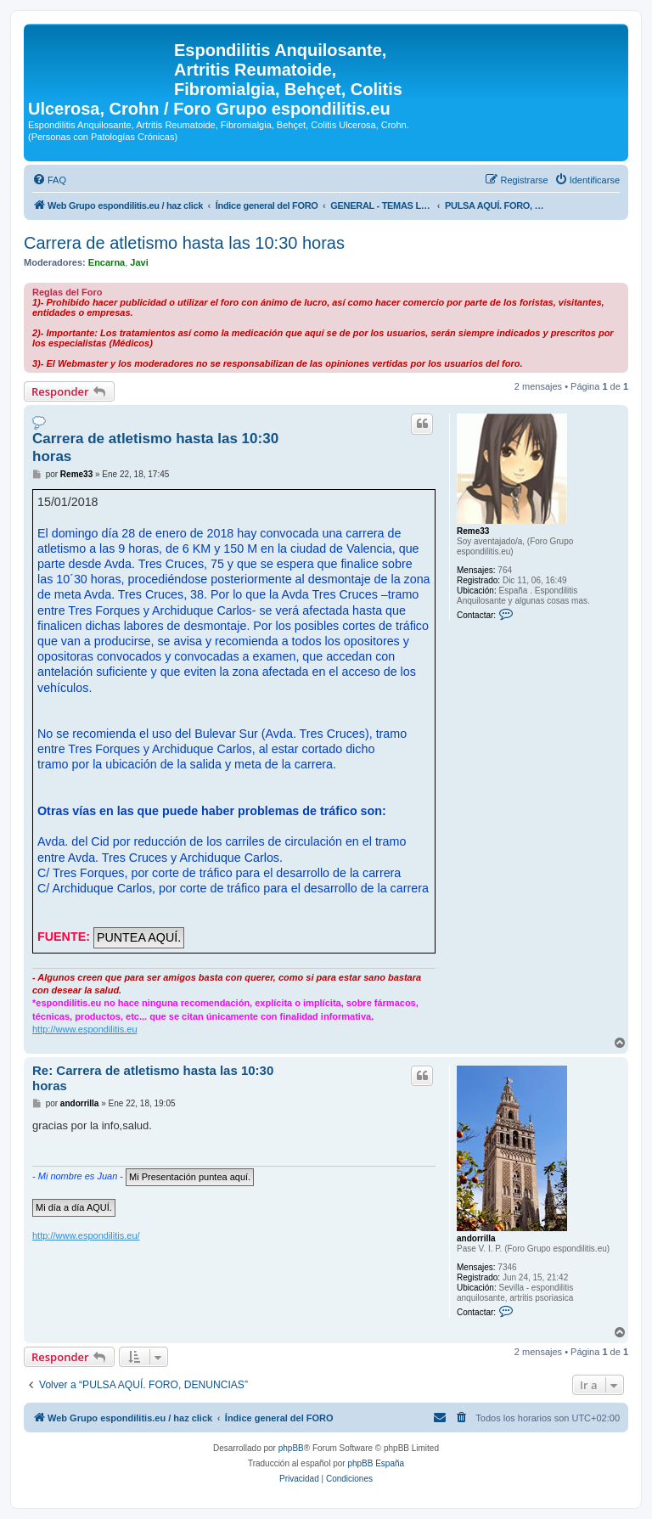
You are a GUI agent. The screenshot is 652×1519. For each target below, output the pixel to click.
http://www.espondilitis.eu (85, 1029)
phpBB (291, 1448)
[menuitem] (49, 180)
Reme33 (473, 531)
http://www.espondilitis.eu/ (86, 1235)
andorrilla (476, 1238)
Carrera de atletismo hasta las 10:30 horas (184, 242)
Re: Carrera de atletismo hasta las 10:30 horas (152, 1078)
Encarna (106, 262)
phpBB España (375, 1463)
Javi (139, 262)
